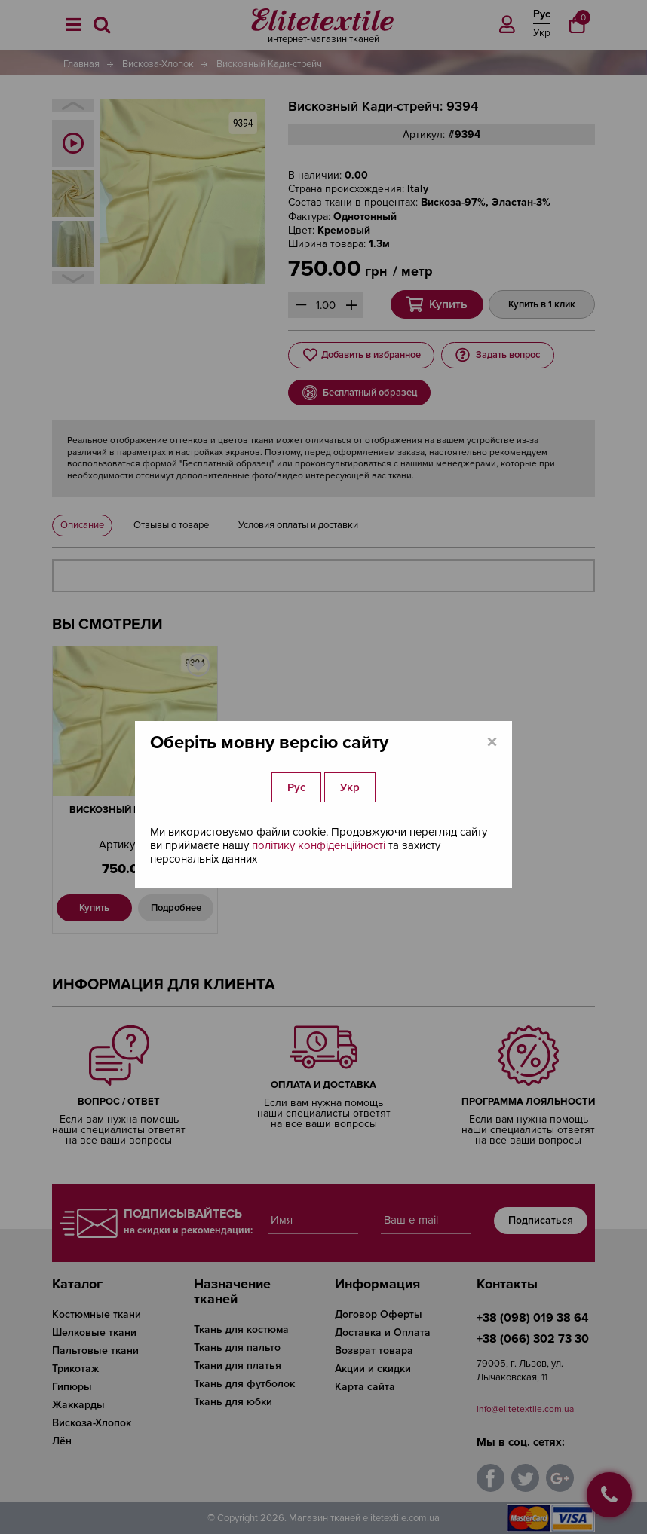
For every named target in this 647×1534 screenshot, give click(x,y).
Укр (350, 787)
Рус (296, 787)
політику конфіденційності (318, 845)
